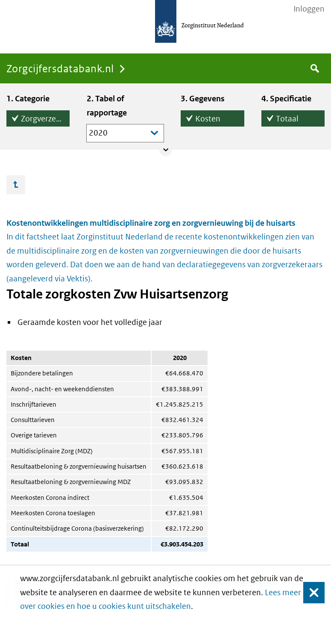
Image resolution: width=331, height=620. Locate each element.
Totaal (287, 117)
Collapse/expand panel (165, 149)
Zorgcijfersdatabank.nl (60, 68)
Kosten (207, 117)
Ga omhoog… (15, 184)
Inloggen (309, 9)
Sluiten (309, 592)
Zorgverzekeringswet (45, 117)
